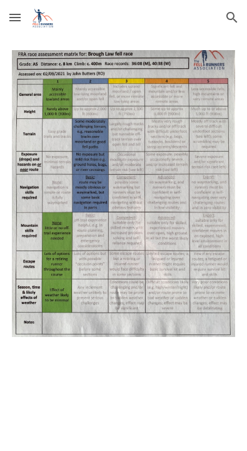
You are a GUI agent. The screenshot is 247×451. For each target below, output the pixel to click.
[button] (15, 17)
